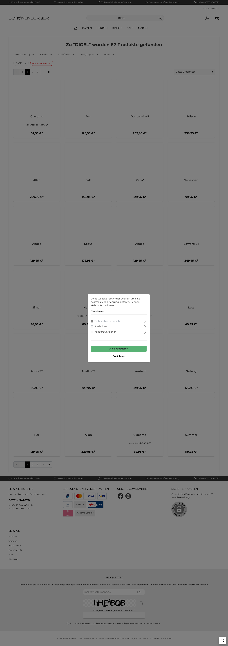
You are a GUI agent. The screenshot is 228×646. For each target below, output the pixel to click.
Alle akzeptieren (114, 343)
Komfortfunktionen (101, 326)
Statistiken (96, 321)
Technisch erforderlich (102, 316)
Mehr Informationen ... (99, 300)
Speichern (114, 351)
